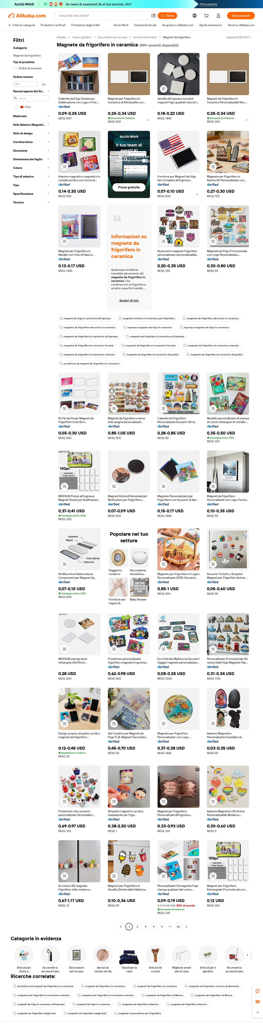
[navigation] (31, 482)
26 (178, 926)
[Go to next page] (186, 926)
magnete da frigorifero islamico (138, 1004)
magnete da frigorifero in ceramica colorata (211, 345)
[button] (153, 15)
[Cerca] (167, 15)
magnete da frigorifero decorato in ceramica (211, 318)
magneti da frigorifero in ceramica (103, 986)
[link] (257, 991)
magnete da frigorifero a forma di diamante (212, 986)
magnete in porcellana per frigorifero (137, 1013)
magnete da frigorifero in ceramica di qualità (150, 354)
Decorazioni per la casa (112, 37)
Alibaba (61, 37)
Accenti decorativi (145, 37)
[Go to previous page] (121, 926)
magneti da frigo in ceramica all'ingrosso (85, 318)
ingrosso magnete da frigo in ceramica (147, 327)
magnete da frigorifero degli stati (34, 1013)
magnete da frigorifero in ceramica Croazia (86, 345)
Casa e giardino (82, 37)
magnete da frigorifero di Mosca (162, 995)
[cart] (207, 16)
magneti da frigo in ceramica (91, 1004)
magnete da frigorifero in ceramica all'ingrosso (88, 336)
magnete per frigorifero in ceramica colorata (41, 995)
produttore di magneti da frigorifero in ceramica (89, 363)
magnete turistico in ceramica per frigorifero (147, 318)
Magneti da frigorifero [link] (177, 37)
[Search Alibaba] (103, 15)
